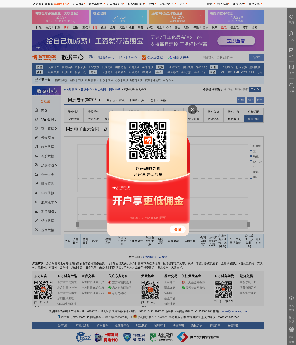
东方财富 (78, 4)
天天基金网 (95, 4)
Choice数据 (166, 4)
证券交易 (238, 4)
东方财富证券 (115, 4)
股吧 (181, 4)
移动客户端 (61, 4)
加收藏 (49, 4)
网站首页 (38, 4)
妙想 (152, 4)
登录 (209, 4)
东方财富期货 (136, 4)
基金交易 (254, 4)
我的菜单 (222, 4)
